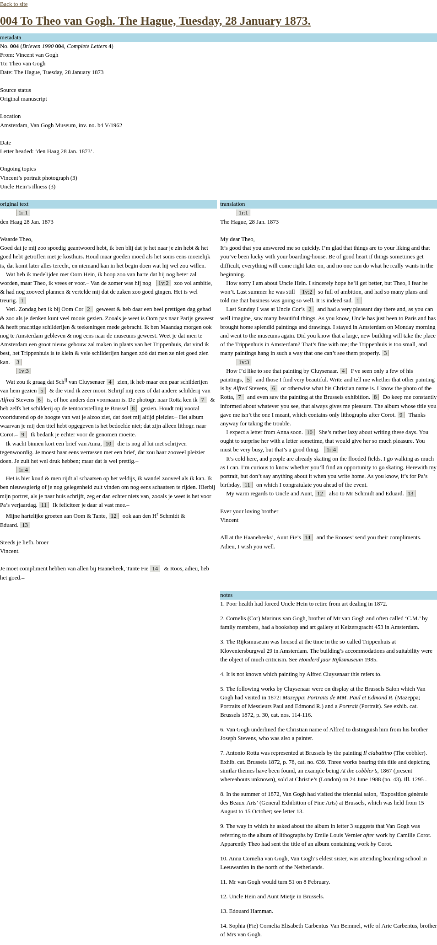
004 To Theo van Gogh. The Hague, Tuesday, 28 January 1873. (155, 20)
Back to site (13, 4)
